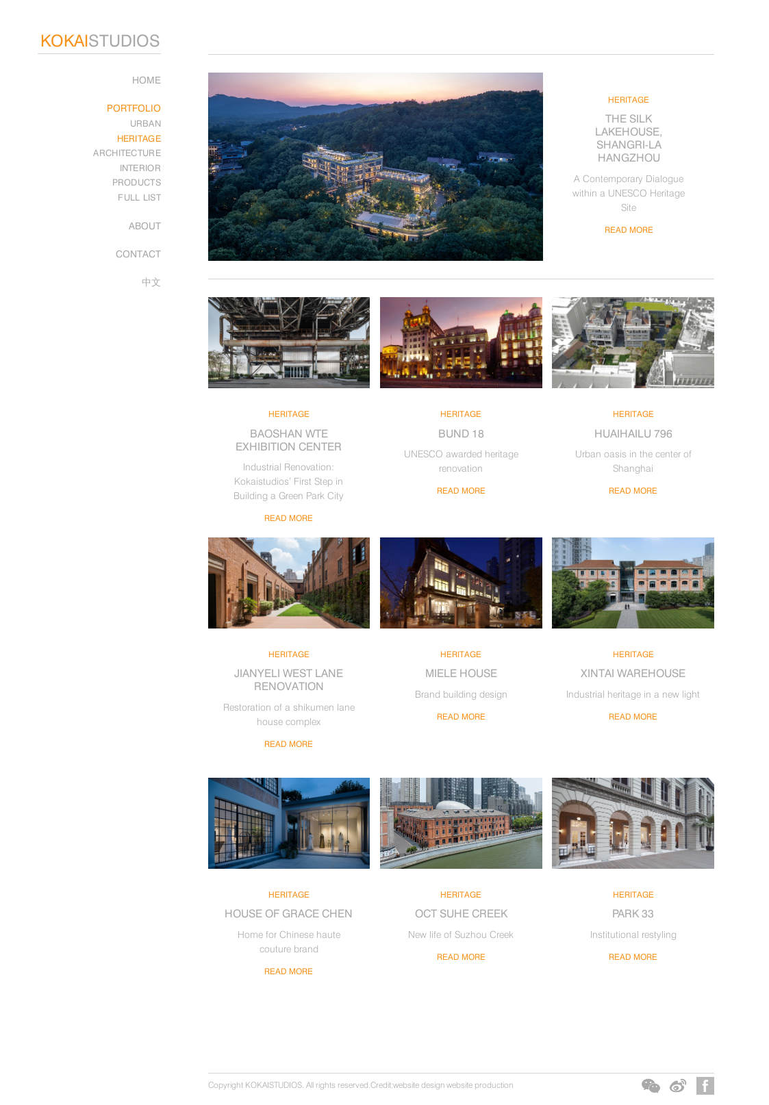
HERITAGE (139, 138)
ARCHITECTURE (127, 152)
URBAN (146, 123)
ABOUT (145, 225)
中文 (151, 282)
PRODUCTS (136, 182)
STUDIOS (100, 41)
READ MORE (629, 230)
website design (418, 1085)
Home (146, 80)
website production (479, 1085)
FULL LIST (139, 197)
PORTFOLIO (134, 108)
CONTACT (138, 253)
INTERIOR (140, 167)
